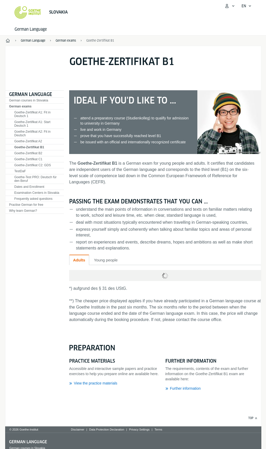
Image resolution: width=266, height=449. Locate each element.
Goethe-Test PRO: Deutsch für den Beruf (35, 179)
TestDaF (20, 171)
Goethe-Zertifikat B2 (28, 153)
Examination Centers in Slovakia (36, 193)
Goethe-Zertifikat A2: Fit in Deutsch (32, 133)
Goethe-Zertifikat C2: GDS (32, 165)
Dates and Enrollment (29, 187)
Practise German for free (26, 205)
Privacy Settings (139, 429)
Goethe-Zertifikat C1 (28, 159)
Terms (158, 429)
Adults (79, 260)
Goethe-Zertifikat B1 (100, 40)
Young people (106, 260)
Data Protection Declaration (106, 429)
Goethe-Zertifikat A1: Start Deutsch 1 (32, 123)
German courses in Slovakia (28, 100)
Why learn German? (23, 211)
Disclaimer (77, 429)
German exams (20, 106)
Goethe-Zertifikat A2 (28, 141)
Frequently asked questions (33, 199)
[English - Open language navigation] (246, 6)
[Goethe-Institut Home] (28, 12)
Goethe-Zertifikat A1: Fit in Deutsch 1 (32, 114)
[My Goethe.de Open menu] (229, 6)
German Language (31, 29)
